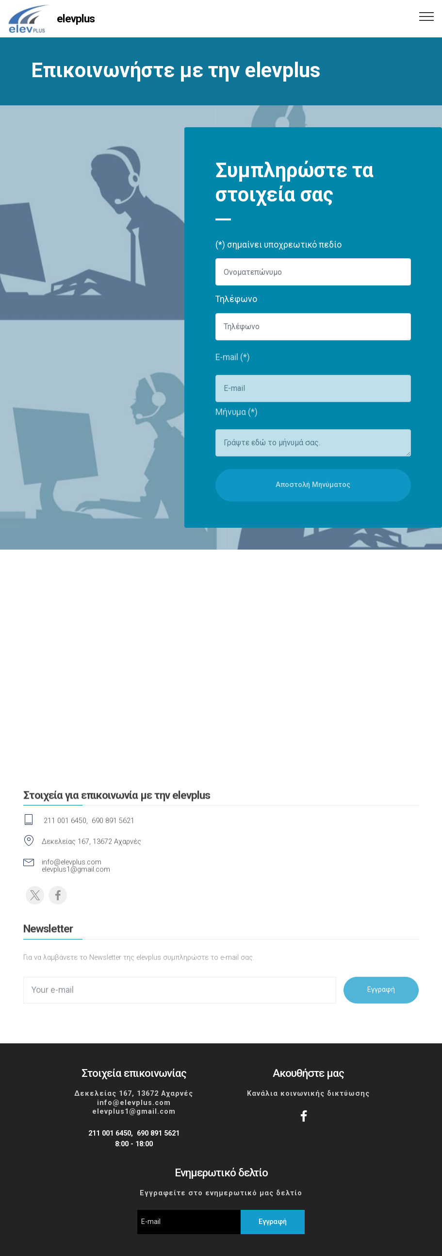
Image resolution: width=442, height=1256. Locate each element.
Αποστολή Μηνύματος (313, 493)
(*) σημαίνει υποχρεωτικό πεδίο (278, 245)
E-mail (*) (232, 360)
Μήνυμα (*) (236, 414)
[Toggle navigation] (426, 16)
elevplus (76, 18)
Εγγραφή (381, 997)
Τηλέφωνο (236, 299)
